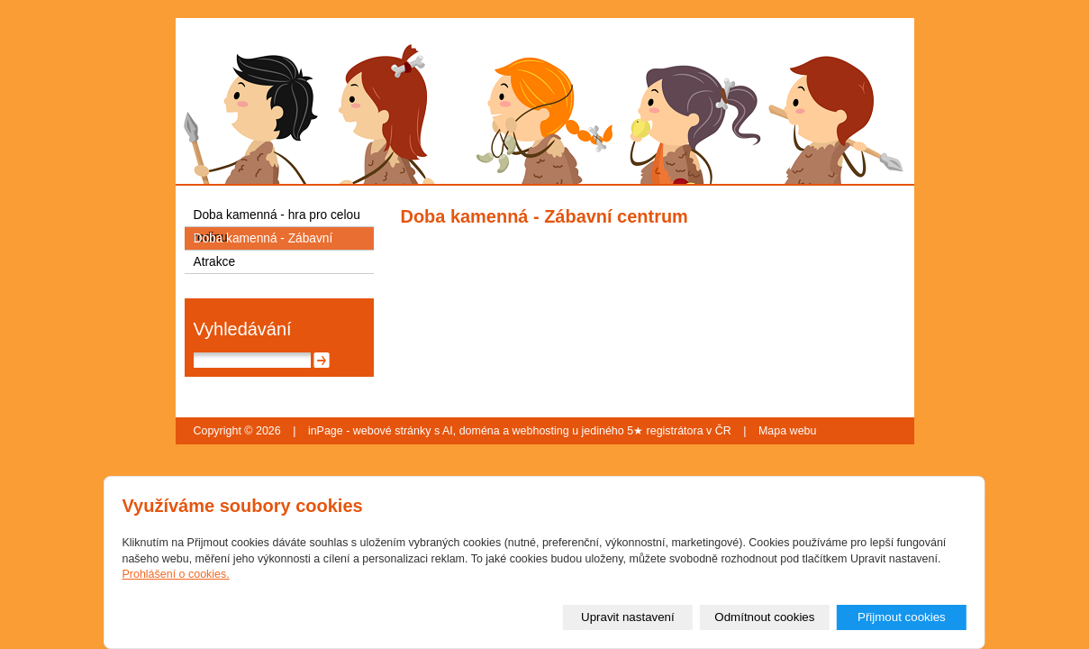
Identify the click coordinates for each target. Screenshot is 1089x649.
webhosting (541, 431)
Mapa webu (787, 431)
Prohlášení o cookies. (175, 574)
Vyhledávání (243, 329)
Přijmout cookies (902, 617)
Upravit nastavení (628, 617)
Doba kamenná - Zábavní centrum (263, 241)
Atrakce (215, 262)
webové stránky (392, 431)
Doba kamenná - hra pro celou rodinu (277, 217)
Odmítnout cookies (764, 617)
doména (479, 431)
